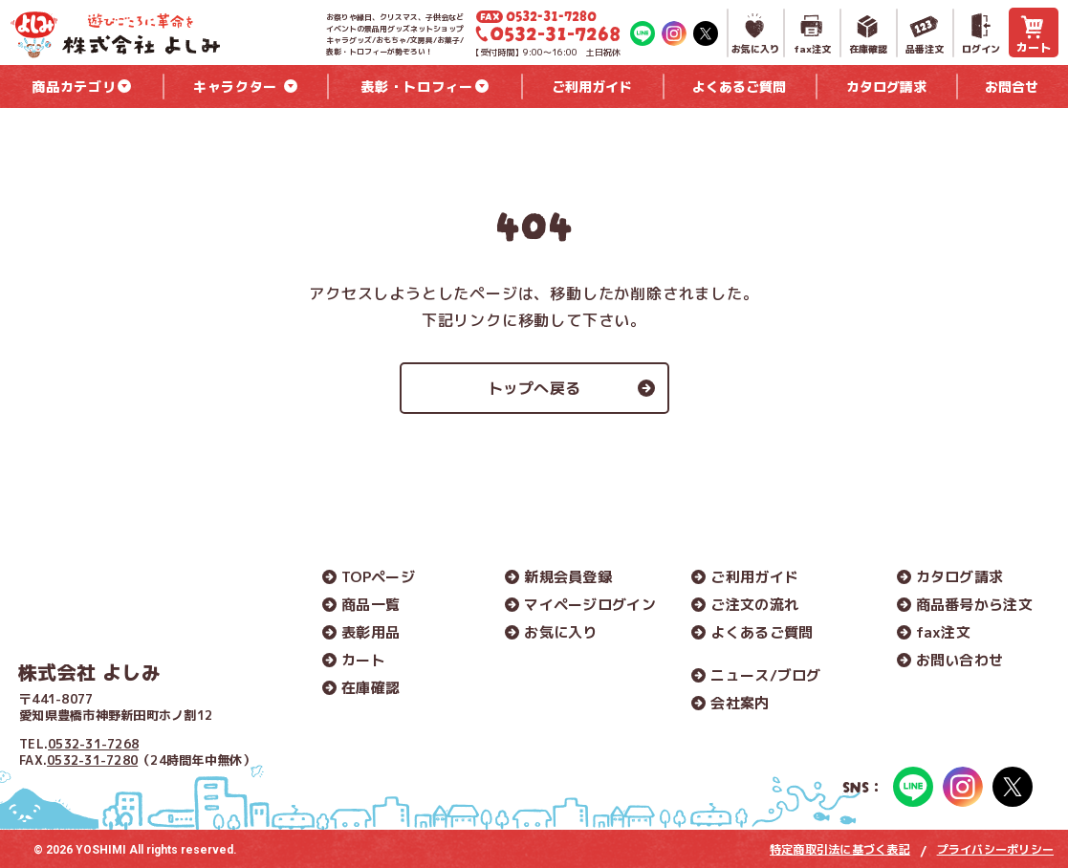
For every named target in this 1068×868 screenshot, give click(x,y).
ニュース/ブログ (765, 675)
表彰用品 (370, 632)
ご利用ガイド (754, 577)
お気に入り (561, 632)
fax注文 (943, 632)
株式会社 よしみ (89, 672)
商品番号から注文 (974, 605)
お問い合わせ (960, 660)
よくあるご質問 (761, 632)
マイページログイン (590, 605)
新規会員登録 (568, 577)
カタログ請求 (960, 577)
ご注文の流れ (754, 605)
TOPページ (378, 577)
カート (363, 660)
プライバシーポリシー (995, 849)
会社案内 (739, 703)
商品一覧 (370, 605)
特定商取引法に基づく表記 (840, 849)
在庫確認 (370, 688)
